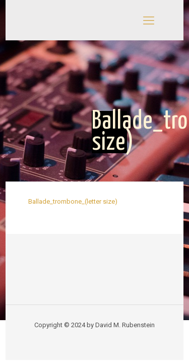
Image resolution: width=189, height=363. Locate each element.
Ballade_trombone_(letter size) (72, 201)
